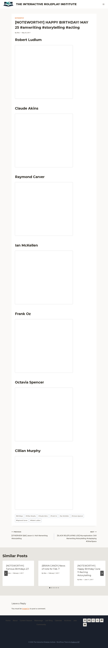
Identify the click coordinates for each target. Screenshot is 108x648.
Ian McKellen (64, 516)
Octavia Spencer (77, 516)
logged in (25, 609)
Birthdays (19, 516)
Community (41, 624)
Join (75, 620)
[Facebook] (89, 620)
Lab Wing (49, 620)
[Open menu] (103, 4)
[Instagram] (93, 620)
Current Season (26, 620)
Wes (18, 32)
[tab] (49, 587)
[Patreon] (101, 620)
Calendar (58, 620)
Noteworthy (19, 18)
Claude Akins (43, 516)
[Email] (85, 624)
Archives (67, 620)
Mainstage (38, 620)
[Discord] (85, 620)
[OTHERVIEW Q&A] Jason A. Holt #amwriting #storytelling (32, 535)
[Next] (102, 573)
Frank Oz (53, 516)
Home (8, 620)
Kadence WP (75, 642)
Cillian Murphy (31, 516)
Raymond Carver (22, 520)
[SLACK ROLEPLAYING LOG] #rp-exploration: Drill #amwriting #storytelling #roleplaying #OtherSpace (76, 536)
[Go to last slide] (6, 573)
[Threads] (97, 620)
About (15, 620)
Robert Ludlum (35, 520)
